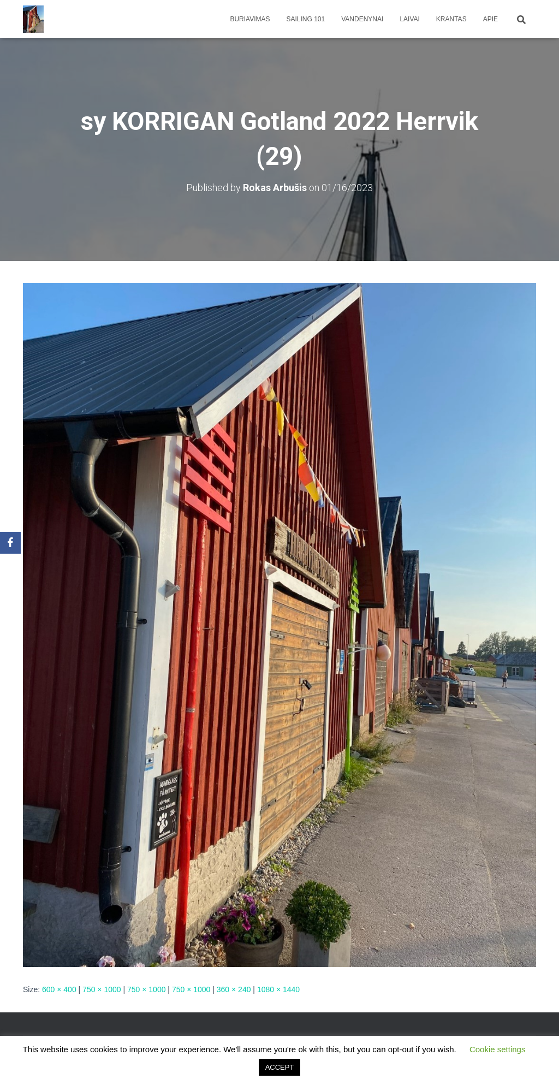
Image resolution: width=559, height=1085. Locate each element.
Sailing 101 (306, 19)
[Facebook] (10, 543)
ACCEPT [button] (279, 1067)
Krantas (451, 19)
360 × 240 (234, 989)
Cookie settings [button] (497, 1049)
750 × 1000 (101, 989)
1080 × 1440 (278, 989)
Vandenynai (362, 19)
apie (490, 19)
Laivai (409, 19)
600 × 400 (59, 989)
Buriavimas (250, 19)
